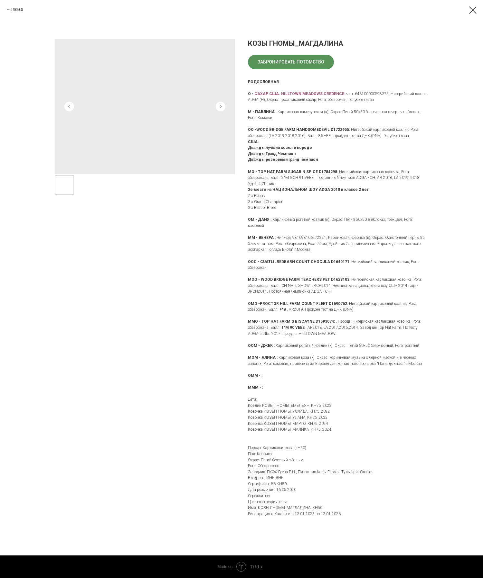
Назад (17, 9)
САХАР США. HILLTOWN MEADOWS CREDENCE (299, 94)
